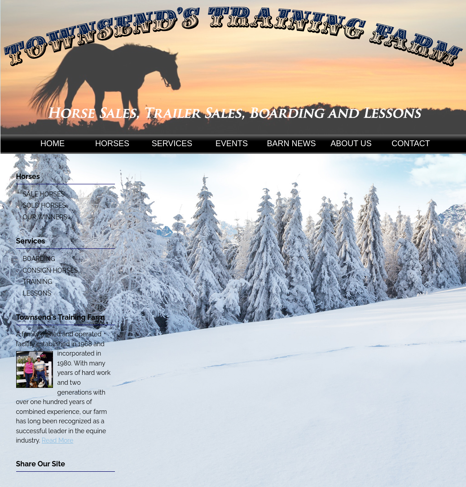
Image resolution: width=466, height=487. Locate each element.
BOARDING (39, 258)
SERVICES (172, 143)
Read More (57, 440)
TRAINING (38, 281)
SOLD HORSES (44, 205)
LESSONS (37, 293)
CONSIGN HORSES (50, 270)
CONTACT (410, 143)
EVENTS (231, 143)
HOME (52, 143)
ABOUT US (351, 143)
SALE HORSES (44, 194)
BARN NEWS (291, 143)
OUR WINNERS (45, 217)
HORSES (112, 143)
